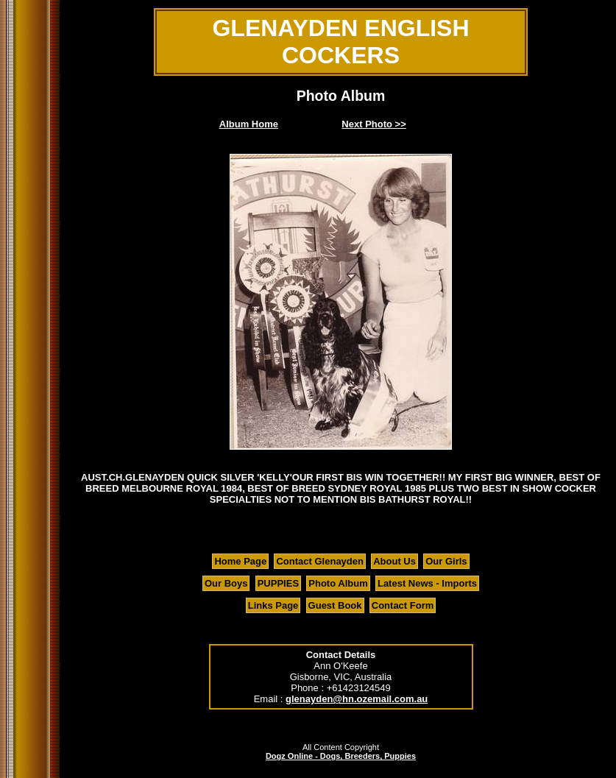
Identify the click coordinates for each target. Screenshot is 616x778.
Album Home (248, 124)
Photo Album (337, 583)
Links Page (273, 605)
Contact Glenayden (319, 561)
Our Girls (446, 561)
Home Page (240, 561)
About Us (394, 561)
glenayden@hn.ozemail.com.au (357, 698)
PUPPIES (278, 583)
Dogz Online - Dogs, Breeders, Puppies (341, 756)
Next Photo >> (373, 124)
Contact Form (403, 605)
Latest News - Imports (427, 583)
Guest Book (335, 605)
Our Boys (226, 583)
